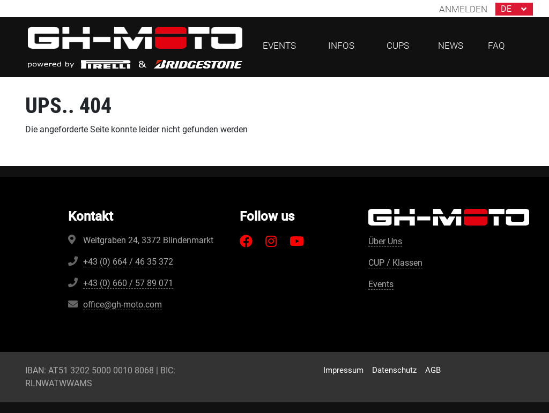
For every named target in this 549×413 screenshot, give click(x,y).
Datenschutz (394, 370)
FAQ (496, 45)
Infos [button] (341, 45)
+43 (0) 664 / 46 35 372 (128, 262)
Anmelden (463, 9)
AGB (433, 370)
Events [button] (279, 45)
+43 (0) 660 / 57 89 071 (128, 283)
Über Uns (385, 241)
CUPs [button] (398, 45)
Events (381, 284)
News (450, 45)
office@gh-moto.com (122, 304)
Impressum (343, 370)
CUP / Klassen (395, 263)
